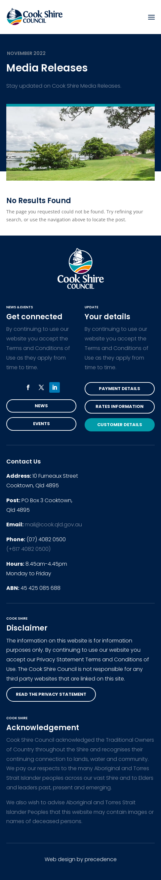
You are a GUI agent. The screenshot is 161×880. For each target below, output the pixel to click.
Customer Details (119, 424)
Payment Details (119, 388)
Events (41, 423)
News (41, 406)
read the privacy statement (51, 694)
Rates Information (119, 406)
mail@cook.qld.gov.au (53, 524)
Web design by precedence (81, 859)
